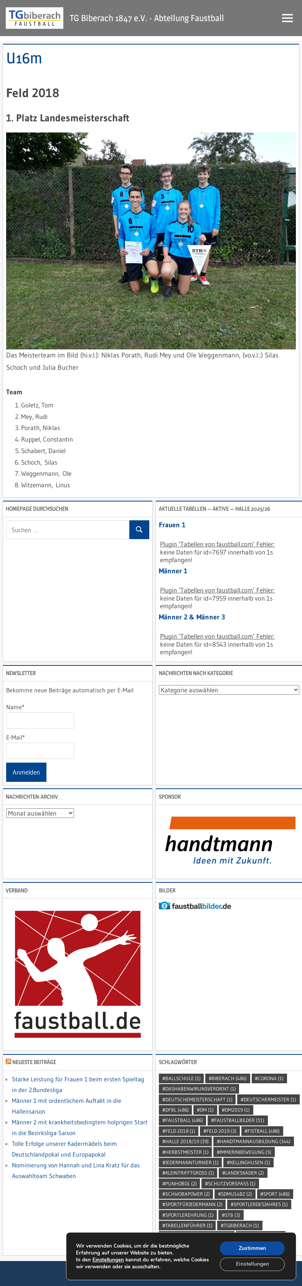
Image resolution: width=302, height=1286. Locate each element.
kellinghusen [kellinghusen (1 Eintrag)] (250, 1162)
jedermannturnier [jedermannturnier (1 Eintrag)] (192, 1162)
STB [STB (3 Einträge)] (232, 1215)
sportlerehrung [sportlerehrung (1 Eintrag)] (189, 1215)
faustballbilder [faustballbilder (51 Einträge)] (239, 1120)
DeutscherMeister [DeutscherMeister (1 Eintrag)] (270, 1099)
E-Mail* (40, 746)
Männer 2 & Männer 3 (192, 617)
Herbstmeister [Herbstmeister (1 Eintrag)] (187, 1152)
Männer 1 (173, 571)
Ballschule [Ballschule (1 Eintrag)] (183, 1078)
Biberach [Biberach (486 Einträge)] (229, 1078)
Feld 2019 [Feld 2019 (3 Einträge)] (221, 1131)
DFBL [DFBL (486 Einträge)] (177, 1110)
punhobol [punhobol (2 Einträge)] (181, 1183)
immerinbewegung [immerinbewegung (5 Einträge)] (245, 1152)
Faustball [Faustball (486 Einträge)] (184, 1120)
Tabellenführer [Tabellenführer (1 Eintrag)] (189, 1225)
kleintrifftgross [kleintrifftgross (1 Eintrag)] (189, 1173)
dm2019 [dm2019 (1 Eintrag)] (237, 1110)
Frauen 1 (172, 525)
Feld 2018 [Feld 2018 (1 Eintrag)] (180, 1131)
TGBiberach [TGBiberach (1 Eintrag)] (241, 1225)
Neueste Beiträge (34, 1062)
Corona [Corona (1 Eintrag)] (271, 1078)
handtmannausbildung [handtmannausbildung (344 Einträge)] (255, 1141)
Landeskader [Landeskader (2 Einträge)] (244, 1173)
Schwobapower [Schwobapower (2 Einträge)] (187, 1194)
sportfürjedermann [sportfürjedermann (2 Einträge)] (194, 1204)
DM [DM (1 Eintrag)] (207, 1110)
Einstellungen (108, 1259)
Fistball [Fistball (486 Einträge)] (264, 1131)
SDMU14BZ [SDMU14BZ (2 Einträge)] (236, 1194)
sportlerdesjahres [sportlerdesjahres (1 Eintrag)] (261, 1204)
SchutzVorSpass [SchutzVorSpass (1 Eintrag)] (232, 1183)
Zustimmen (252, 1247)
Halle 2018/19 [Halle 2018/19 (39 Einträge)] (187, 1141)
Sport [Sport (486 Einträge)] (276, 1194)
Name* (40, 715)
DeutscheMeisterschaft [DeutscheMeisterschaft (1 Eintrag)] (199, 1099)
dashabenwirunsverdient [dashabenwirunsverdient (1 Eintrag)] (200, 1089)
